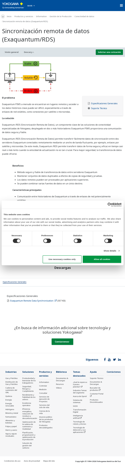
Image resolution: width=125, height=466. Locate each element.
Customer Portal (96, 394)
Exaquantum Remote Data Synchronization (33, 300)
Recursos (60, 384)
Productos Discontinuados (96, 401)
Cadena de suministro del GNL (11, 390)
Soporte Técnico (99, 108)
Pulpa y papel (11, 426)
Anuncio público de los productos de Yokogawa (46, 419)
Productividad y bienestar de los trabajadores (29, 380)
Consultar (43, 393)
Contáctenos (62, 341)
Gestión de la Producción (61, 16)
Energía (8, 400)
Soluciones (28, 372)
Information (41, 16)
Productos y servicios (23, 16)
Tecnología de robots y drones (79, 422)
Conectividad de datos (84, 16)
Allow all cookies (102, 259)
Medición (43, 389)
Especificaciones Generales (104, 103)
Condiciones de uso (12, 461)
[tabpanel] (62, 77)
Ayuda (93, 372)
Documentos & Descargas (62, 379)
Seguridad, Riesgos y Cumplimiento (28, 388)
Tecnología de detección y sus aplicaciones (79, 429)
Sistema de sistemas (77, 401)
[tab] (14, 282)
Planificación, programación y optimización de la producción (28, 436)
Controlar (43, 386)
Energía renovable (9, 404)
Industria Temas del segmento (80, 391)
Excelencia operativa (26, 404)
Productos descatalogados (46, 426)
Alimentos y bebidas (10, 421)
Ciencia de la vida (44, 412)
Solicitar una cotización (109, 52)
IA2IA (75, 406)
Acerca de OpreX (80, 396)
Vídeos (59, 388)
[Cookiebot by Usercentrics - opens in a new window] (109, 205)
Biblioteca (61, 372)
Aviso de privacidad (32, 461)
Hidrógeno (9, 409)
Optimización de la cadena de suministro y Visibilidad (29, 425)
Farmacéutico (10, 417)
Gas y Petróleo (11, 378)
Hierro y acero (11, 430)
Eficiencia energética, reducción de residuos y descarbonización (29, 413)
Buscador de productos (95, 389)
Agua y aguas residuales (11, 434)
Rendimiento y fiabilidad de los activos (28, 397)
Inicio (9, 16)
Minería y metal (11, 413)
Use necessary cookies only (62, 259)
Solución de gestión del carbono (27, 445)
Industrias (11, 372)
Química (8, 396)
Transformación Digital (79, 410)
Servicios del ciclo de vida (44, 406)
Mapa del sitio (49, 461)
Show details (110, 251)
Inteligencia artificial (78, 416)
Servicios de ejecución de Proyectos (44, 398)
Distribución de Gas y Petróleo (11, 383)
